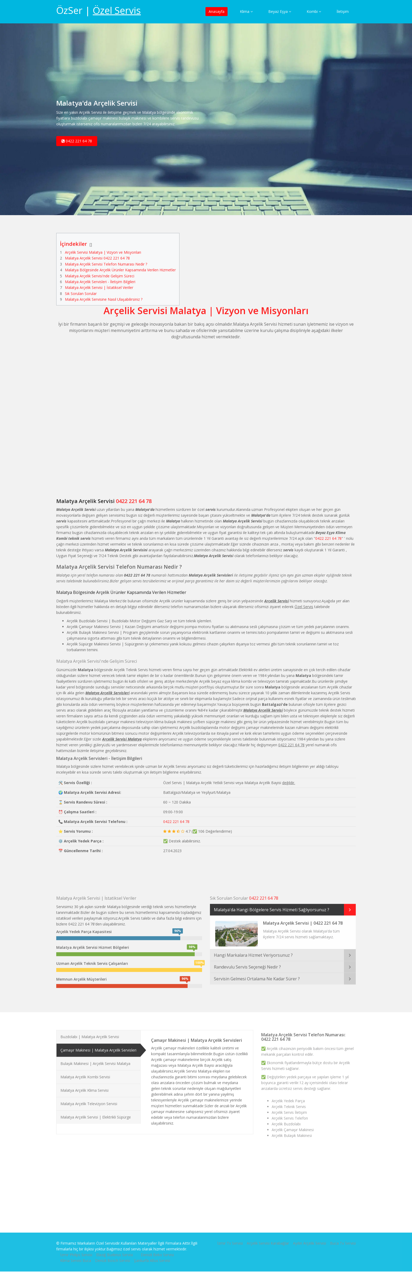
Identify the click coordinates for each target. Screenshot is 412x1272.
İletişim (343, 11)
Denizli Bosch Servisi (112, 1255)
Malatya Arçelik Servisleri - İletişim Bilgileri (100, 277)
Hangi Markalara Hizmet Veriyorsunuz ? (253, 950)
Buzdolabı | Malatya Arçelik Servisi (89, 1032)
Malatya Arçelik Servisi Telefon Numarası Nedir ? (106, 259)
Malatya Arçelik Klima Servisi (84, 1085)
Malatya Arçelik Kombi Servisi (85, 1072)
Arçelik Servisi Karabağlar (268, 1238)
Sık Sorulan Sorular (81, 288)
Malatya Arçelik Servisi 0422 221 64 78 (97, 253)
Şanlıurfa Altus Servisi (152, 1255)
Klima (246, 11)
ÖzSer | (98, 10)
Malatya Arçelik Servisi (85, 496)
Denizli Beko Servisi (157, 1250)
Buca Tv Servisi (343, 1238)
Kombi (314, 11)
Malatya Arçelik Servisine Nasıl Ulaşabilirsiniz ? (103, 294)
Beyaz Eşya (279, 11)
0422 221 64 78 (76, 144)
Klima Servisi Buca (75, 1255)
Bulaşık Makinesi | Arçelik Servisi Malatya (95, 1058)
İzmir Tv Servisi (230, 1238)
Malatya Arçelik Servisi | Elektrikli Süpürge (95, 1112)
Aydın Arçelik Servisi (309, 1238)
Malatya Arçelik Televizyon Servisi (88, 1099)
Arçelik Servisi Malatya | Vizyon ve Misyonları (103, 247)
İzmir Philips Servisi (76, 1250)
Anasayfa (216, 11)
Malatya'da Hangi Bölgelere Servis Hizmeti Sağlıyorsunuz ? (271, 905)
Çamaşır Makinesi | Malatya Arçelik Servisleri (98, 1045)
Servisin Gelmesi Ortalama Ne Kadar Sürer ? (257, 974)
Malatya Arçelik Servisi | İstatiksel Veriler (99, 283)
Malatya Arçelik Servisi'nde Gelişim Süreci (99, 271)
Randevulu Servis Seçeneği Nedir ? (247, 962)
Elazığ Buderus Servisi (114, 1250)
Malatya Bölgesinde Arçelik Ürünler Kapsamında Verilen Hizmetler (120, 265)
